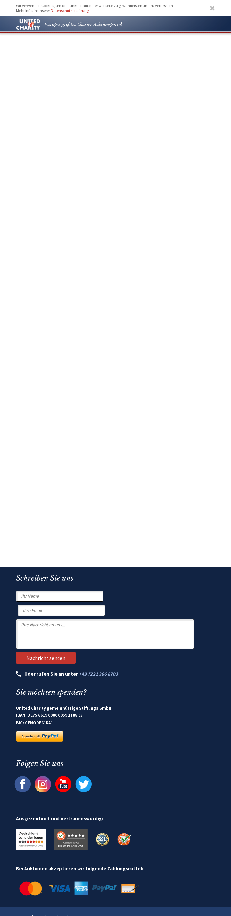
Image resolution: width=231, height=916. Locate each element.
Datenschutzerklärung (70, 10)
